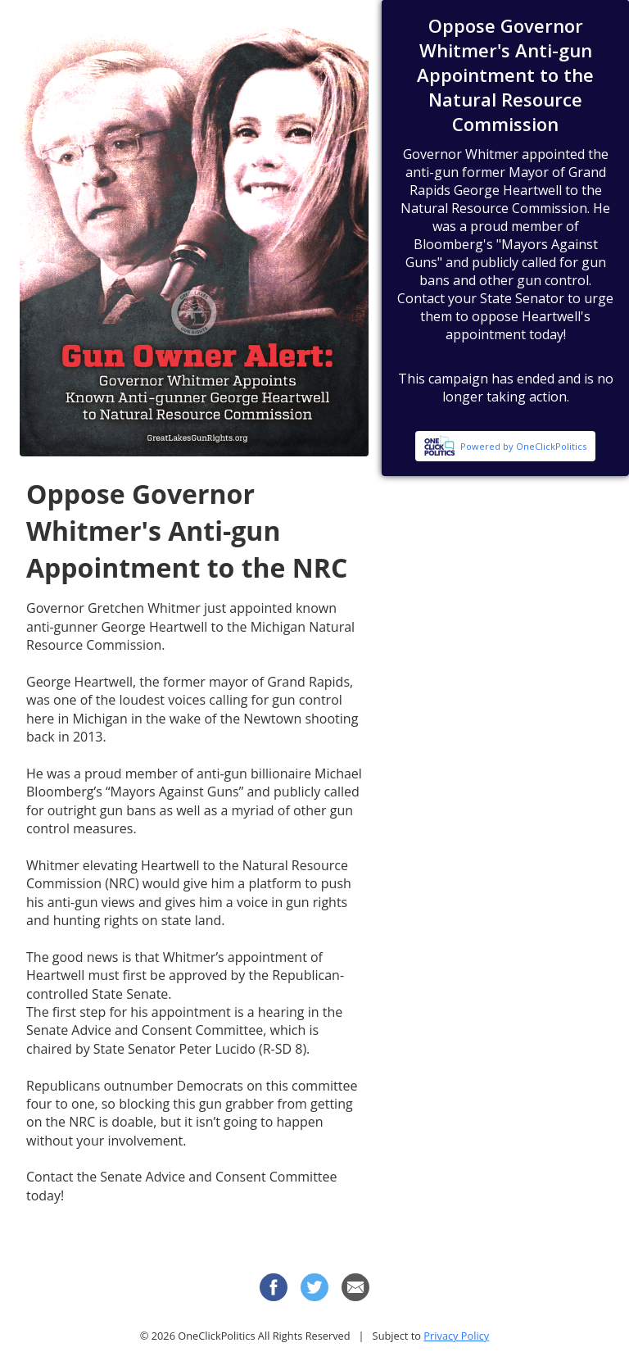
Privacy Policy (456, 1335)
